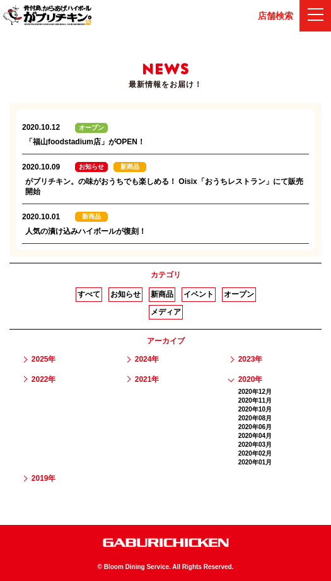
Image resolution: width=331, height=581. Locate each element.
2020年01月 (255, 462)
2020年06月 (255, 426)
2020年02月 (255, 453)
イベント (198, 294)
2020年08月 (255, 418)
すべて (89, 294)
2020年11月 (255, 400)
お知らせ (125, 294)
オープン (239, 294)
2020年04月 (255, 435)
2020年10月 (255, 409)
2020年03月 (255, 444)
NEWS (165, 69)
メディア (166, 312)
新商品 (162, 294)
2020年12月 (255, 391)
